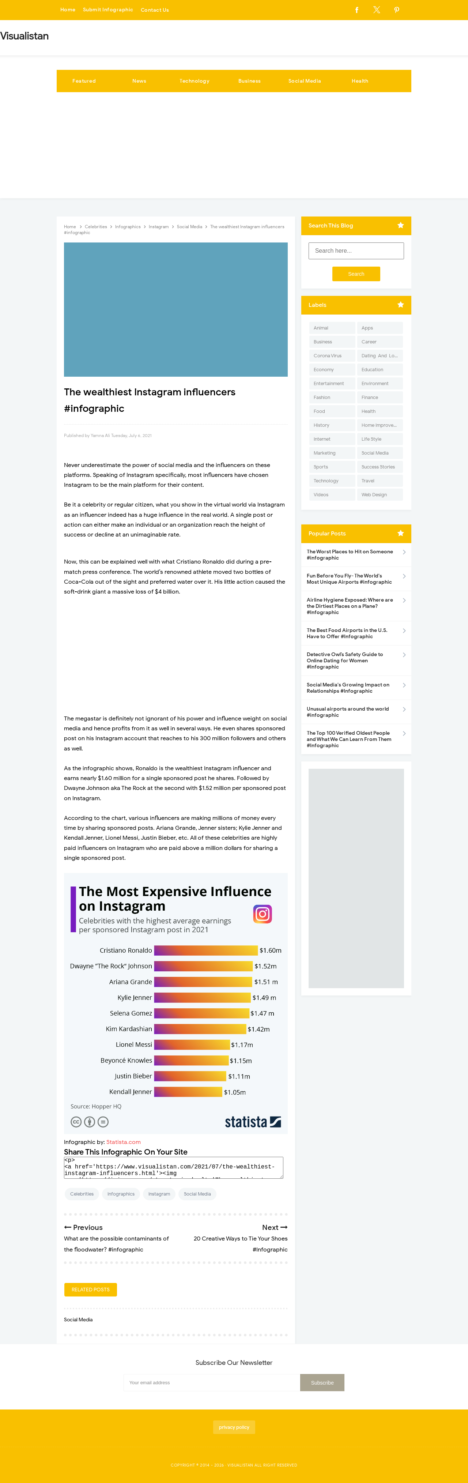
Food (319, 411)
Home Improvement (382, 425)
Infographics (121, 1194)
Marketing (325, 453)
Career (369, 342)
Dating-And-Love (381, 356)
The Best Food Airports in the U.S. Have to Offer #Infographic (347, 633)
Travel (368, 481)
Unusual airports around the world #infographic (348, 712)
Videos (321, 495)
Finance (370, 397)
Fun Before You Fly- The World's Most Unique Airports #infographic (349, 579)
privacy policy (234, 1427)
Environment (375, 383)
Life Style (371, 439)
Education (372, 369)
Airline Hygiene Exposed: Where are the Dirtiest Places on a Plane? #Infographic (350, 606)
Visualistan (240, 1465)
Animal (321, 328)
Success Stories (378, 467)
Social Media (304, 81)
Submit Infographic (108, 10)
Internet (322, 439)
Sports (321, 467)
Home (68, 10)
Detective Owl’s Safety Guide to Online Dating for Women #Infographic (345, 660)
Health (360, 81)
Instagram (159, 1194)
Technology (195, 81)
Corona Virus (327, 356)
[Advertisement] (234, 147)
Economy (324, 369)
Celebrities (82, 1194)
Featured (84, 81)
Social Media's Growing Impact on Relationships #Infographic (348, 688)
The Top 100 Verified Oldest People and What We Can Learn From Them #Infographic (349, 739)
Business (249, 81)
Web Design (374, 495)
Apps (367, 328)
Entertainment (329, 383)
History (321, 425)
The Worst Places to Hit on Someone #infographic (350, 555)
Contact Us (155, 10)
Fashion (322, 397)
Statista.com (123, 1142)
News (139, 81)
